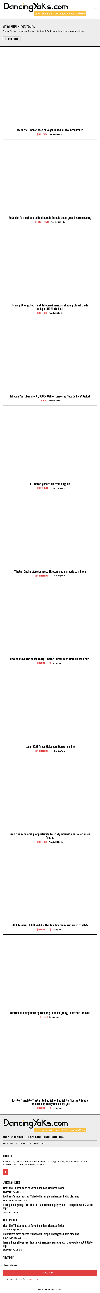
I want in (50, 1273)
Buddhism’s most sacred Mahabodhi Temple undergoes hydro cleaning (50, 218)
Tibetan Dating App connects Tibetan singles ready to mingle (50, 571)
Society (43, 401)
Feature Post (44, 663)
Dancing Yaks (59, 576)
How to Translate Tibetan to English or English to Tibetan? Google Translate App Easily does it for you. (50, 1102)
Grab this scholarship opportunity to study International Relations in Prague (50, 835)
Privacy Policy (32, 1279)
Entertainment (42, 488)
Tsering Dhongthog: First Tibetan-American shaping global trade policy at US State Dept (50, 307)
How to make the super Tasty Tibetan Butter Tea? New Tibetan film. (50, 659)
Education (42, 134)
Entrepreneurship (44, 576)
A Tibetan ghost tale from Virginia (50, 484)
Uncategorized (42, 222)
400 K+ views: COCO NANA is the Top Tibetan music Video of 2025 (50, 925)
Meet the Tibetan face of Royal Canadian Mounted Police (50, 130)
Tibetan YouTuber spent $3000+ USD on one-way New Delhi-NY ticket (50, 396)
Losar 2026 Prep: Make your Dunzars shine (50, 746)
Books (44, 1017)
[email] (50, 1265)
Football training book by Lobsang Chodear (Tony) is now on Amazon (50, 1013)
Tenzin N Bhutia (56, 134)
